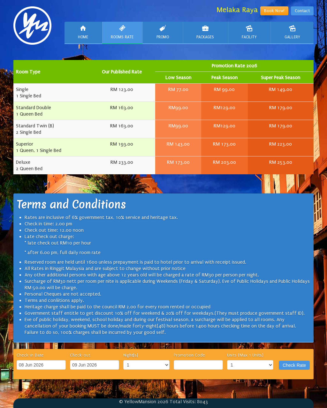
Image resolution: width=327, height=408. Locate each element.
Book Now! (274, 10)
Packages (205, 32)
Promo (163, 32)
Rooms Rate (122, 32)
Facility (249, 32)
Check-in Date (30, 355)
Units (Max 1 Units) (245, 355)
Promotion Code (189, 355)
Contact (302, 10)
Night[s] (130, 355)
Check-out (80, 355)
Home (83, 32)
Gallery (292, 32)
